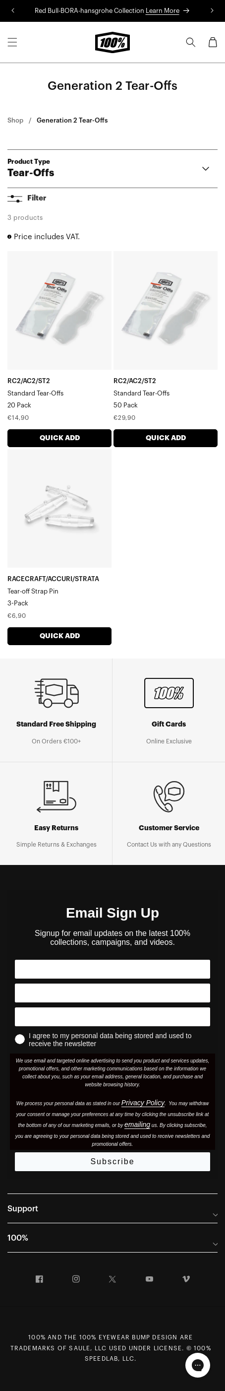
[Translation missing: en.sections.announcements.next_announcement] (212, 11)
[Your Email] (112, 1016)
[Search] (191, 42)
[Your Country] (112, 993)
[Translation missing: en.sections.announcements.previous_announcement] (12, 11)
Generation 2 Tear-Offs (72, 120)
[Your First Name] (112, 969)
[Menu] (12, 42)
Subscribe (112, 1161)
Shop (15, 120)
